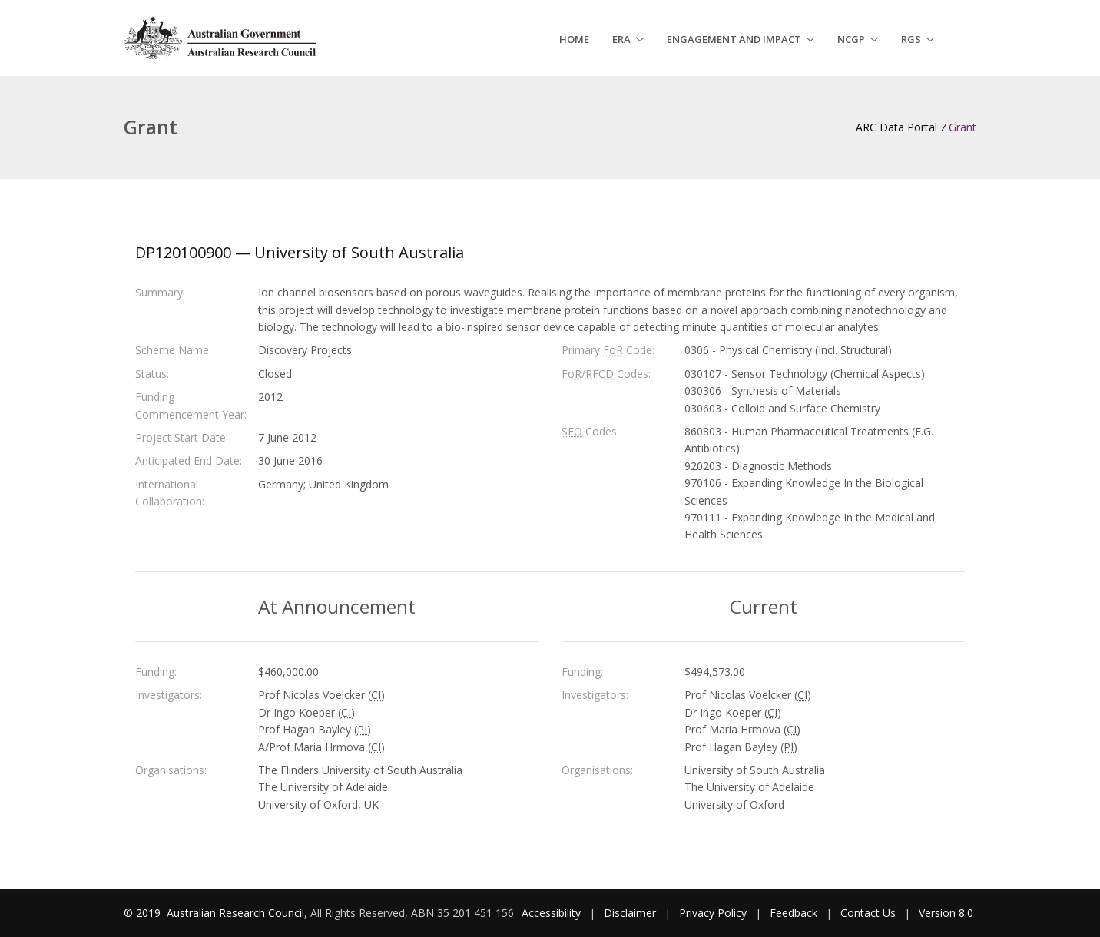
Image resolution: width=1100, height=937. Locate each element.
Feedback (793, 913)
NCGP (851, 39)
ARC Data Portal (896, 127)
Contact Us (868, 913)
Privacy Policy (713, 913)
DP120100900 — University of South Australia (299, 252)
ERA (621, 39)
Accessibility (551, 913)
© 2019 (144, 913)
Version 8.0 (946, 913)
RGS (911, 39)
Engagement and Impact (734, 39)
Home (574, 39)
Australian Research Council (235, 913)
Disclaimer (630, 913)
